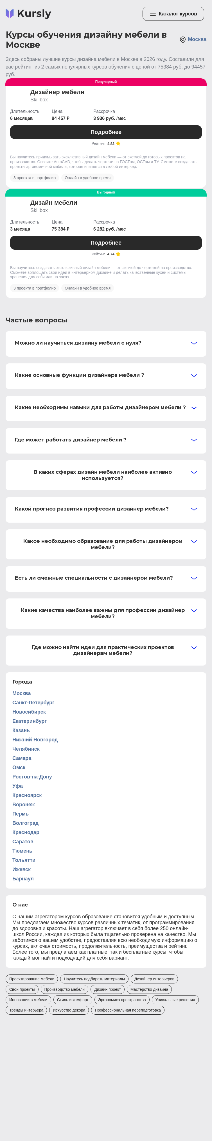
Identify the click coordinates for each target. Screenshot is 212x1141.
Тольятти (23, 860)
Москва (192, 40)
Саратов (22, 841)
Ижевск (21, 869)
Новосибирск (29, 712)
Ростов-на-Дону (32, 777)
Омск (18, 767)
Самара (21, 758)
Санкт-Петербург (33, 702)
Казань (21, 730)
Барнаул (23, 879)
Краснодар (25, 832)
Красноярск (27, 795)
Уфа (17, 786)
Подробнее (106, 132)
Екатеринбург (29, 721)
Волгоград (25, 823)
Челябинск (26, 749)
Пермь (20, 814)
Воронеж (23, 804)
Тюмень (22, 851)
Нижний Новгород (35, 740)
